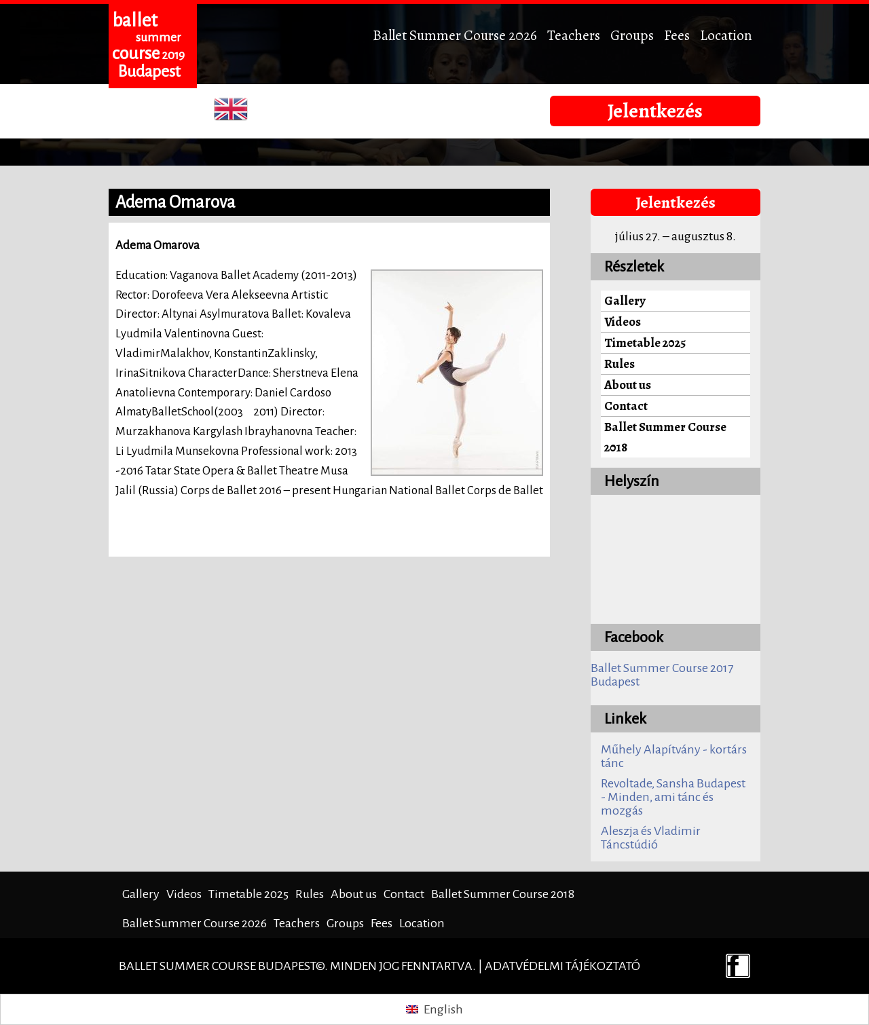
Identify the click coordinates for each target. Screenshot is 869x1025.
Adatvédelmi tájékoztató (562, 966)
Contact (626, 405)
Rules (619, 363)
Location (726, 35)
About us (627, 384)
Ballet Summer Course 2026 (455, 35)
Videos (622, 321)
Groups (632, 35)
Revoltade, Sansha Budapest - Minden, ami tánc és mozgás (673, 797)
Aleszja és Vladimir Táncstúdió (651, 837)
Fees (677, 35)
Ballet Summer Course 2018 (665, 436)
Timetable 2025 (645, 342)
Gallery (625, 300)
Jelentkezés (655, 110)
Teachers (573, 35)
